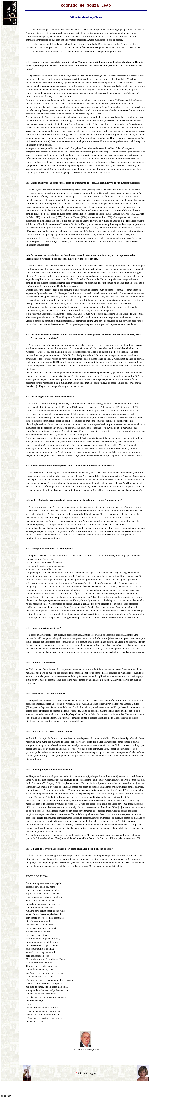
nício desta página (86, 1073)
